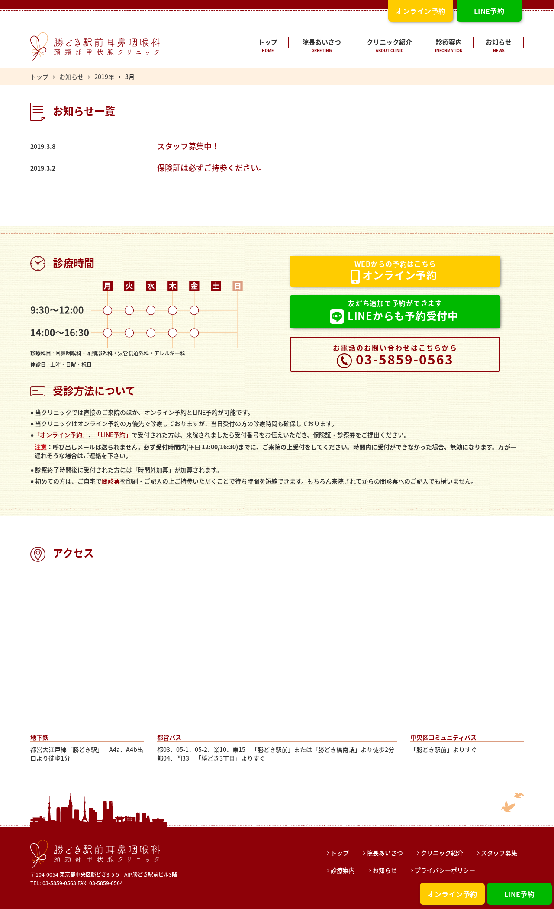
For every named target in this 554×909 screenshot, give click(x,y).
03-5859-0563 (395, 355)
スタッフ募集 (497, 852)
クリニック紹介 (389, 46)
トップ (268, 46)
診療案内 (448, 46)
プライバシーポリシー (443, 870)
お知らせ (498, 46)
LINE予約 (519, 894)
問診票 (111, 481)
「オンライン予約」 (61, 434)
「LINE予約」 (113, 434)
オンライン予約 (452, 894)
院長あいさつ (321, 46)
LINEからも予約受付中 (394, 311)
